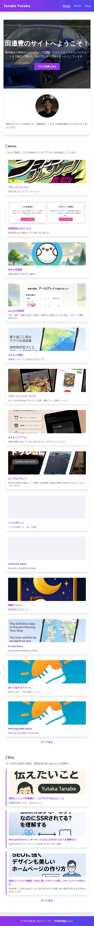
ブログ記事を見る (47, 66)
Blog (88, 6)
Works (78, 6)
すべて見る (47, 742)
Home (66, 6)
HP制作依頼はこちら (63, 921)
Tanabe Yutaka (16, 5)
